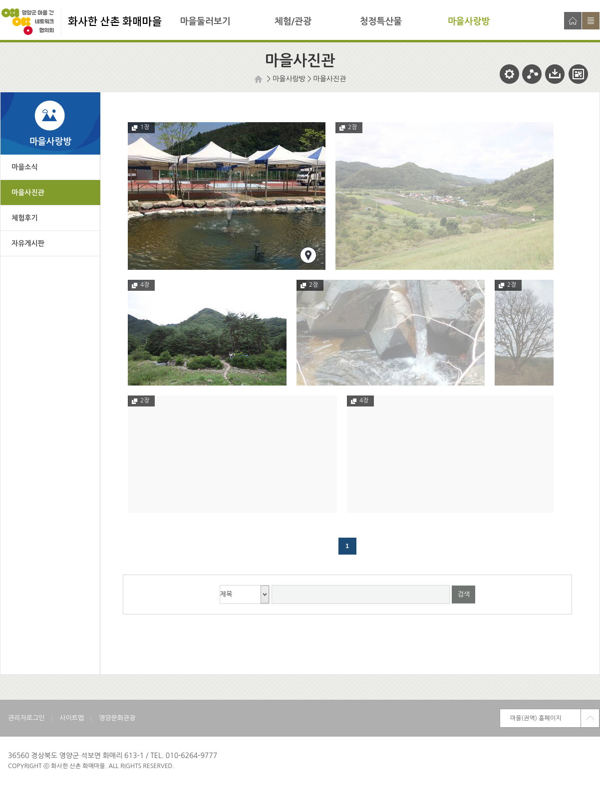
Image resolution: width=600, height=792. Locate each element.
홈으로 (573, 20)
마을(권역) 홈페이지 (535, 718)
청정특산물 (381, 21)
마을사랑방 (469, 21)
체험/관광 (293, 21)
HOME (259, 79)
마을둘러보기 (205, 21)
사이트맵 (591, 20)
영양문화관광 (117, 718)
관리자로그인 (26, 718)
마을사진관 (329, 78)
